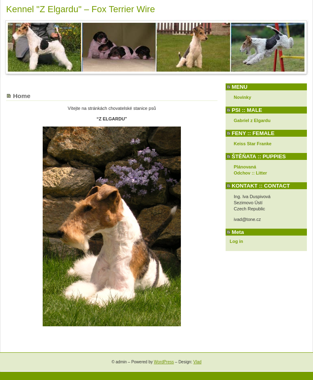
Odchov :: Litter (250, 172)
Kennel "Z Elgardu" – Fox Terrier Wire (80, 9)
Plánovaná (245, 166)
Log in (236, 241)
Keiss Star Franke (253, 143)
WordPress (164, 362)
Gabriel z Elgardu (252, 120)
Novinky (242, 97)
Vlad (197, 362)
